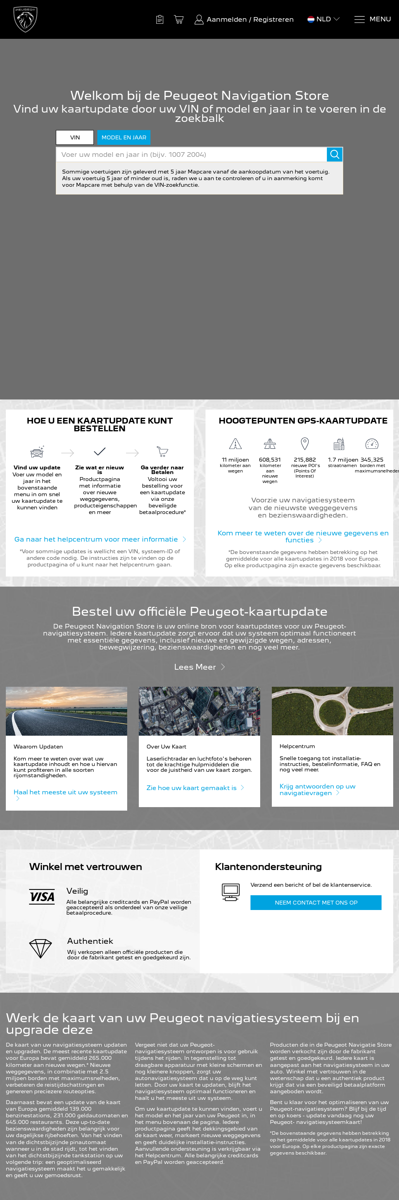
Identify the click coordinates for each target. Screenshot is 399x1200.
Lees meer (199, 666)
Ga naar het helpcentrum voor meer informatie (99, 538)
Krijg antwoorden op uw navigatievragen (318, 790)
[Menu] (372, 20)
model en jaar (124, 137)
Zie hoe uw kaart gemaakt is (195, 787)
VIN (75, 137)
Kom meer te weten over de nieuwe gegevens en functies (303, 536)
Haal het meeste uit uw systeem (65, 795)
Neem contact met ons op (316, 903)
